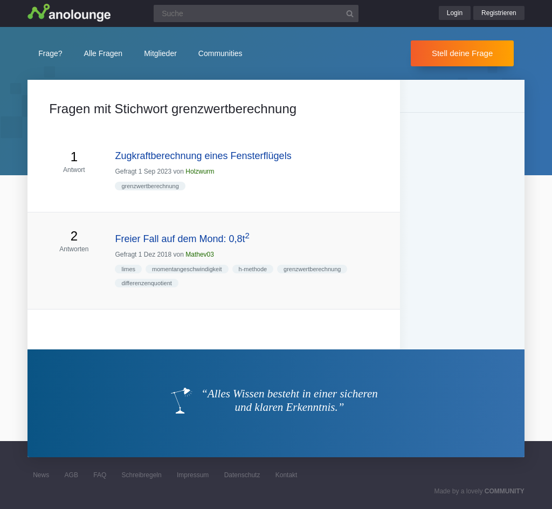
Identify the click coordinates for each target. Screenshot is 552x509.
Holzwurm (199, 171)
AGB (71, 475)
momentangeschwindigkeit (187, 269)
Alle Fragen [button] (103, 53)
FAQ (99, 475)
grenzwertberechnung (149, 186)
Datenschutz (242, 475)
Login (455, 13)
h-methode (253, 269)
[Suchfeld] (256, 13)
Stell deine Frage (462, 53)
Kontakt (286, 475)
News (41, 475)
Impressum (193, 475)
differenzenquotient (146, 283)
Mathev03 (199, 254)
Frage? (50, 53)
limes (128, 269)
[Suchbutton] (349, 13)
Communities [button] (220, 53)
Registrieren (498, 13)
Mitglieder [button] (160, 53)
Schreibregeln (142, 475)
